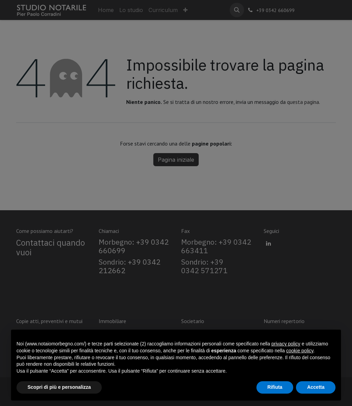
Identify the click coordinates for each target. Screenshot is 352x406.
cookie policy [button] (299, 350)
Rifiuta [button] (275, 387)
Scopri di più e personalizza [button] (59, 387)
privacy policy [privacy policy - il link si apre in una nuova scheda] (286, 343)
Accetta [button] (315, 387)
